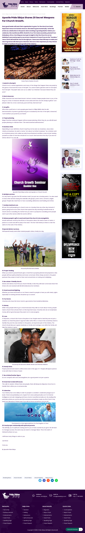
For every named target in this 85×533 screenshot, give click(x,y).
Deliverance (26, 515)
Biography (46, 510)
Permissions (42, 2)
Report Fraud (47, 512)
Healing (25, 512)
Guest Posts (6, 518)
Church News (28, 477)
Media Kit (67, 2)
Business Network (8, 512)
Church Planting (38, 477)
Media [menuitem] (67, 7)
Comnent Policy (60, 2)
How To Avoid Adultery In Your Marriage (74, 84)
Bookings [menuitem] (53, 7)
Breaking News (7, 477)
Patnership (6, 510)
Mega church (9, 14)
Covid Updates (50, 2)
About (26, 2)
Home (22, 2)
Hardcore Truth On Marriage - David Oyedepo (75, 60)
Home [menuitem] (23, 7)
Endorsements (7, 515)
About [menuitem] (29, 7)
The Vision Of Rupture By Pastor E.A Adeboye (75, 68)
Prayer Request (7, 523)
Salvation (26, 510)
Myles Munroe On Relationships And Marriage (75, 76)
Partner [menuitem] (60, 7)
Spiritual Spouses (28, 518)
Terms (36, 2)
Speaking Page (7, 520)
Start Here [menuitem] (44, 7)
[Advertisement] (30, 462)
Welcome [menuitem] (36, 7)
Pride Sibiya (42, 530)
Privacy (31, 2)
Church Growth (18, 477)
